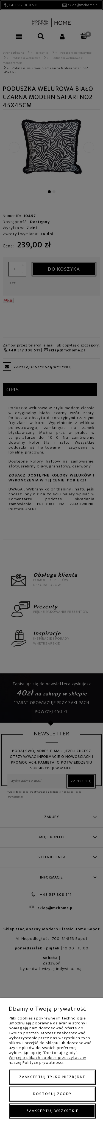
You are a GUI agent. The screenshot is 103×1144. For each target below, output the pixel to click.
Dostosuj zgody (52, 1094)
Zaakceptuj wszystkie (52, 1111)
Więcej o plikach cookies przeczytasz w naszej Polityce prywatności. (47, 1060)
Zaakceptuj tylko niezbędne (52, 1077)
